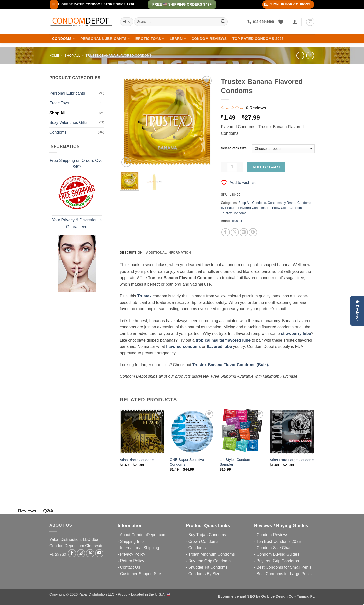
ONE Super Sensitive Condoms (187, 462)
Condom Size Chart (274, 548)
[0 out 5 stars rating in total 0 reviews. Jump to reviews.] (243, 107)
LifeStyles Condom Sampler (235, 462)
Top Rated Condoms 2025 (258, 39)
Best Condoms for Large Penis (284, 574)
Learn (178, 38)
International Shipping (139, 548)
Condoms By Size (204, 574)
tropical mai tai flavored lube (223, 340)
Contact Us (130, 567)
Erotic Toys (149, 38)
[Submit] (223, 21)
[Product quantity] (232, 167)
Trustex (236, 221)
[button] (54, 4)
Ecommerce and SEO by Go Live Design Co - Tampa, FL (266, 596)
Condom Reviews (209, 39)
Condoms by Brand (281, 203)
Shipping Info (132, 541)
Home (54, 55)
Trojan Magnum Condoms (211, 554)
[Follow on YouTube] (99, 553)
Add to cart (266, 167)
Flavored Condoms (252, 208)
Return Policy (132, 561)
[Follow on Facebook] (72, 553)
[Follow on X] (90, 553)
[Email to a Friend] (244, 232)
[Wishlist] (280, 21)
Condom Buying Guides (278, 554)
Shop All (72, 55)
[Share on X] (235, 232)
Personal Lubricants (105, 38)
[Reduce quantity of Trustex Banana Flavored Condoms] (224, 167)
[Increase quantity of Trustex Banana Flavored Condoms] (240, 167)
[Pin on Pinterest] (253, 232)
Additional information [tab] (168, 252)
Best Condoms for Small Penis (284, 567)
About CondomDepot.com (143, 535)
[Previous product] (310, 55)
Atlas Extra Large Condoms (292, 460)
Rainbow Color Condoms (285, 208)
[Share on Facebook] (225, 232)
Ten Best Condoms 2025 (278, 541)
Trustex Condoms (233, 213)
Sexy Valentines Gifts (68, 122)
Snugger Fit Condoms (208, 567)
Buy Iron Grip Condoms (209, 561)
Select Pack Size (234, 148)
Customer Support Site (140, 574)
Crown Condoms (203, 541)
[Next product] (300, 55)
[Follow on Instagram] (81, 553)
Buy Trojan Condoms (207, 535)
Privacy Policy (132, 554)
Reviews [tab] (27, 511)
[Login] (294, 21)
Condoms (63, 38)
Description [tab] (131, 252)
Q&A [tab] (48, 511)
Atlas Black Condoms (137, 460)
